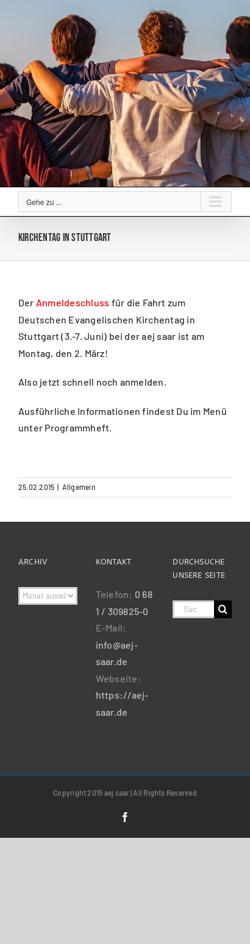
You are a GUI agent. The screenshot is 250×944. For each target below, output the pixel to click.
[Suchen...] (193, 609)
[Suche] (223, 609)
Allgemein (79, 487)
